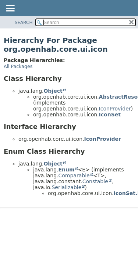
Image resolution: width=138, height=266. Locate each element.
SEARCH (24, 22)
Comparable (73, 175)
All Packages (18, 66)
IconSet (110, 114)
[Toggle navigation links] (10, 9)
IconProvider (115, 109)
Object (52, 91)
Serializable (66, 187)
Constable (95, 181)
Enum (66, 170)
